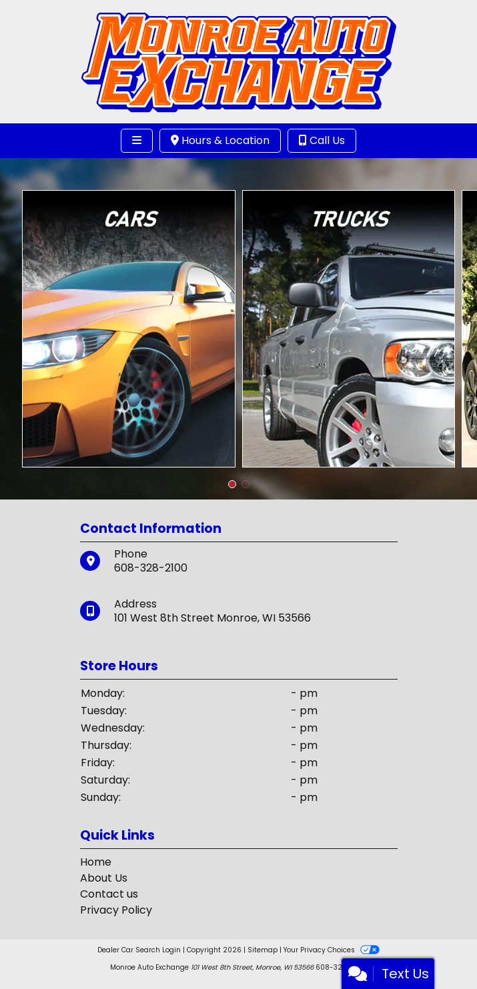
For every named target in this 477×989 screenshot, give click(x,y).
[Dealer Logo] (238, 61)
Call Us (322, 140)
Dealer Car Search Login (139, 950)
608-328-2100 (150, 568)
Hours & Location (220, 140)
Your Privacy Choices (331, 950)
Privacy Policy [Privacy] (116, 910)
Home (95, 862)
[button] (232, 484)
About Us (103, 878)
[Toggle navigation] (137, 141)
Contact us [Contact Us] (109, 894)
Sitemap (263, 950)
